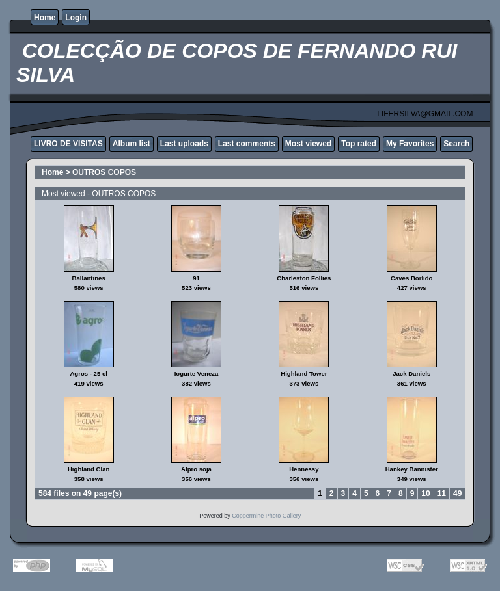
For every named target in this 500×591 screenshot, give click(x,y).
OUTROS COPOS (104, 172)
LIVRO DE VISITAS (68, 143)
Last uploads (184, 143)
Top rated (358, 143)
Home (44, 17)
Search (456, 143)
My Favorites (410, 143)
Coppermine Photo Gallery (266, 515)
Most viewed (308, 143)
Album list (131, 143)
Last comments (246, 143)
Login (76, 17)
